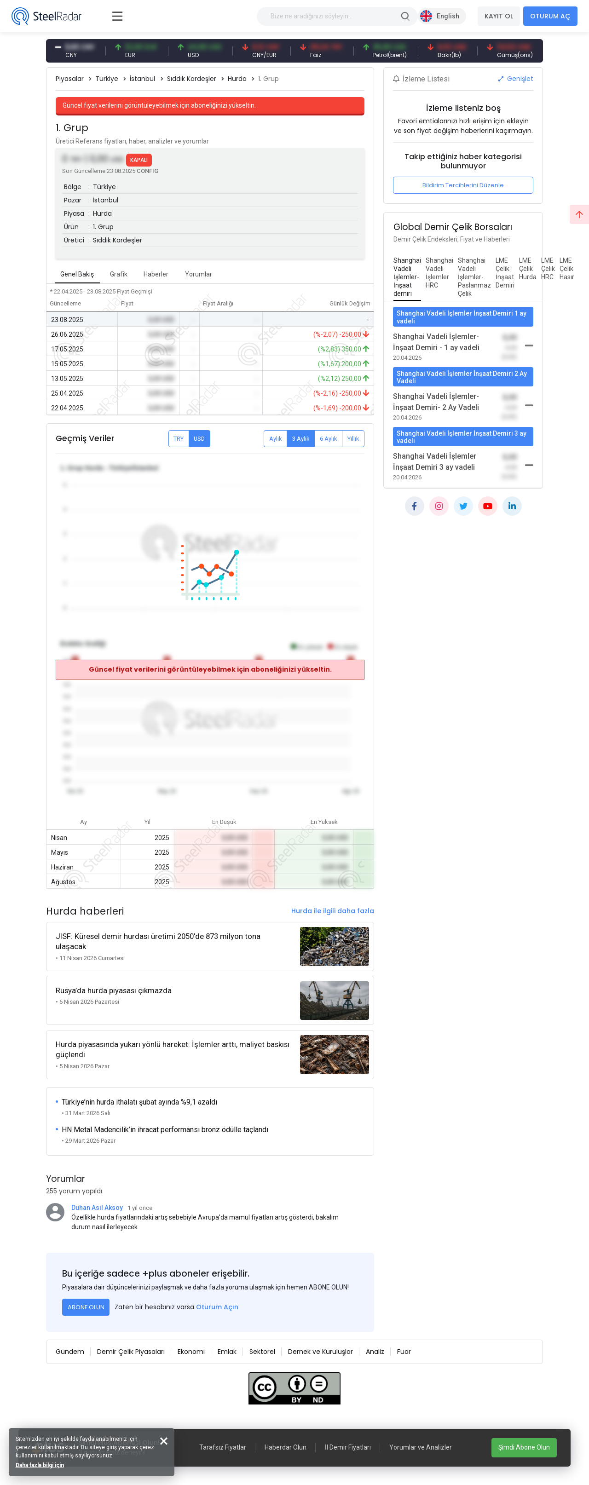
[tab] (407, 277)
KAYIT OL (499, 16)
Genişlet (515, 78)
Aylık (275, 438)
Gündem (70, 1350)
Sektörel (262, 1350)
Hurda (237, 78)
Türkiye (106, 78)
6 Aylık (328, 438)
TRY (178, 438)
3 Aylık (301, 438)
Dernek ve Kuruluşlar (320, 1350)
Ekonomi (191, 1350)
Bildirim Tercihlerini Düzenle (463, 185)
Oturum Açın (217, 1306)
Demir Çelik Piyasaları (131, 1350)
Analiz (375, 1350)
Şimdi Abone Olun (524, 1447)
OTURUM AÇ (550, 16)
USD (199, 438)
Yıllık (353, 438)
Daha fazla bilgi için (40, 1465)
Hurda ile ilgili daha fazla (332, 910)
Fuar (404, 1350)
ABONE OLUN (86, 1306)
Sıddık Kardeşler (191, 78)
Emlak (227, 1350)
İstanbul (142, 78)
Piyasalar (70, 78)
